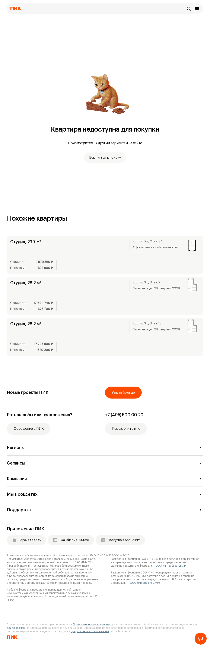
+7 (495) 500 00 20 (124, 415)
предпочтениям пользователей (90, 631)
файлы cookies (16, 628)
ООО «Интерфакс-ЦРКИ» (171, 565)
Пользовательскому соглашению (92, 624)
